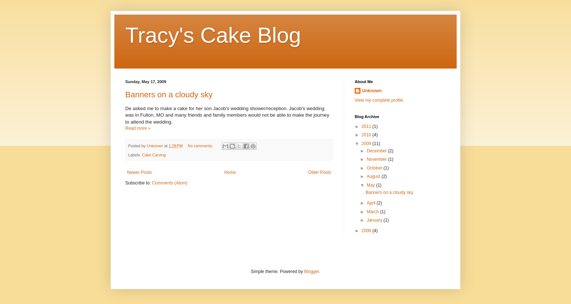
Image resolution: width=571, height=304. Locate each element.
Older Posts (319, 172)
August (374, 176)
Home (230, 172)
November (377, 159)
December (377, 150)
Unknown (372, 90)
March (373, 211)
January (375, 220)
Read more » (137, 128)
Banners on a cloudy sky (169, 94)
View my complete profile (379, 100)
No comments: (201, 146)
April (372, 203)
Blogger (311, 271)
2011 (367, 126)
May (371, 185)
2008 (367, 230)
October (375, 168)
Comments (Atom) (169, 183)
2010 (367, 134)
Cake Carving (154, 155)
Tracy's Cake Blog (213, 35)
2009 (367, 143)
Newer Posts (139, 172)
